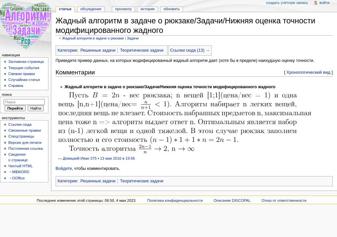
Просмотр (123, 9)
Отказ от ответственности (283, 200)
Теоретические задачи (142, 50)
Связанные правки (24, 130)
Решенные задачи (98, 50)
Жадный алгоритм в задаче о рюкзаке (93, 38)
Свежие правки (21, 74)
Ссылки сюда (20, 124)
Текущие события (23, 68)
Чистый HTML (20, 166)
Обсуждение (90, 9)
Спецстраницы (21, 136)
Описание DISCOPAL (232, 200)
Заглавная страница (26, 62)
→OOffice (16, 178)
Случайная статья (24, 80)
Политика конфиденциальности (175, 200)
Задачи (133, 38)
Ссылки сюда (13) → (190, 50)
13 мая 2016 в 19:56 (117, 158)
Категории (67, 50)
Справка (15, 86)
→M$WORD (18, 172)
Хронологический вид (308, 72)
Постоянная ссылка (25, 148)
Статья (65, 9)
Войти (324, 3)
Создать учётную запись (287, 3)
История (148, 9)
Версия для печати (24, 143)
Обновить (172, 9)
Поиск (7, 94)
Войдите (64, 168)
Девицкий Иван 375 (80, 158)
